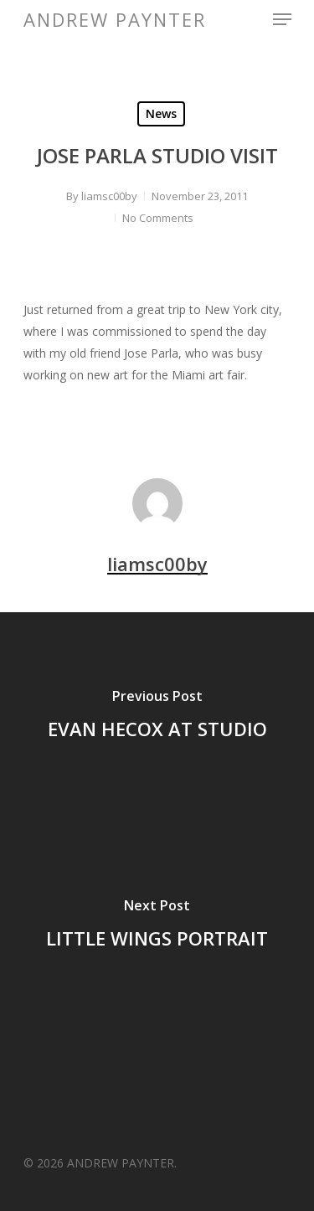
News (161, 113)
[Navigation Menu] (282, 19)
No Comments (157, 217)
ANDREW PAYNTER (114, 19)
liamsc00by (109, 196)
